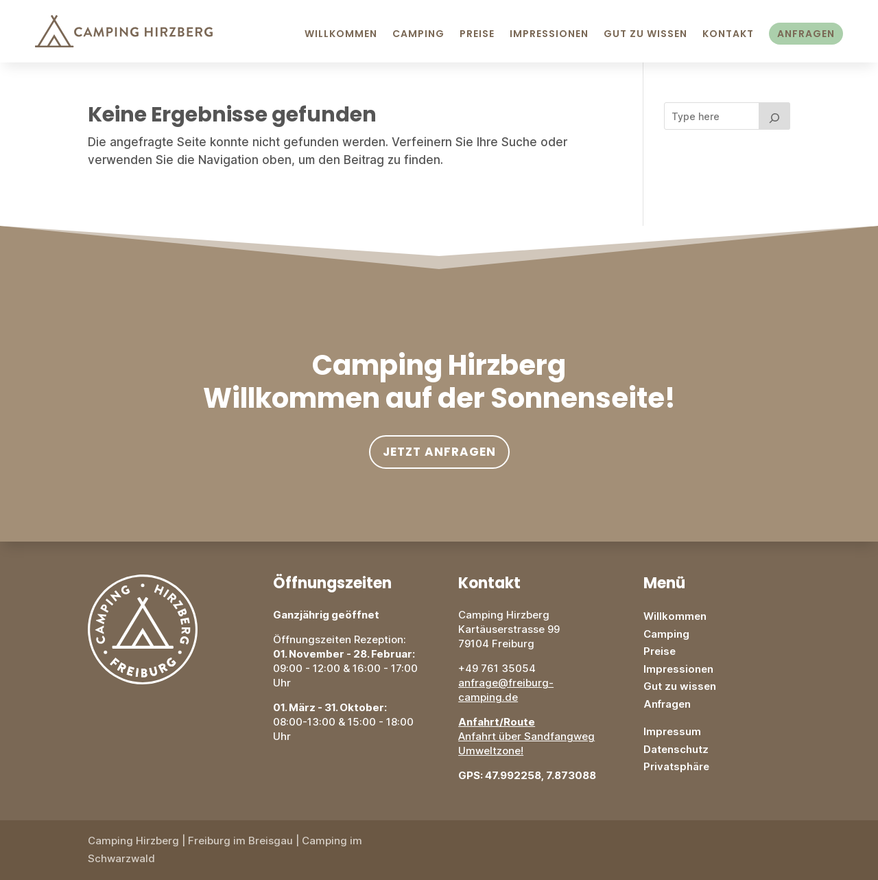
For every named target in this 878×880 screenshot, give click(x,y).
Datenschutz (676, 749)
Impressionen (549, 33)
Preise (477, 33)
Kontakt (728, 33)
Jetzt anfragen (439, 451)
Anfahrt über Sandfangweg (526, 736)
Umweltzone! (490, 750)
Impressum (672, 731)
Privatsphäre (676, 766)
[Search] (774, 116)
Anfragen (806, 33)
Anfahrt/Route (496, 721)
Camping (418, 33)
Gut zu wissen (679, 686)
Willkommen (341, 33)
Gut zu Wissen (645, 33)
